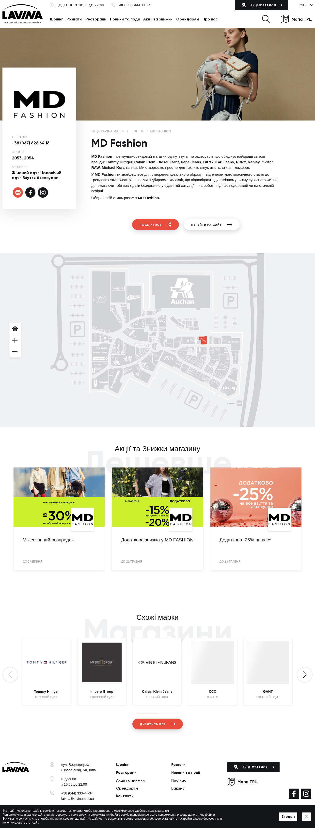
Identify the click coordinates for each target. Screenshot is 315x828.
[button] (266, 19)
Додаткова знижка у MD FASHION (157, 539)
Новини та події (125, 19)
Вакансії (179, 788)
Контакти (125, 796)
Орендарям (187, 19)
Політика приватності (121, 817)
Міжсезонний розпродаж (49, 539)
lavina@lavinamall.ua (77, 799)
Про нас (210, 19)
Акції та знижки (158, 19)
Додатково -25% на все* (245, 539)
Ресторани (95, 19)
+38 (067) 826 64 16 (30, 142)
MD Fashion (160, 131)
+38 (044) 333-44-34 (134, 5)
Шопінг (56, 19)
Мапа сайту (149, 817)
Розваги (74, 19)
